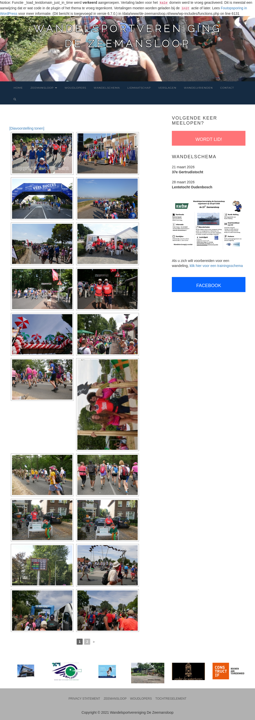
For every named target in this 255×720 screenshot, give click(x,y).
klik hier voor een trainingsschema (216, 266)
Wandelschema (107, 87)
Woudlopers (75, 87)
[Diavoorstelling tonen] (27, 128)
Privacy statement (84, 698)
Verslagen (167, 87)
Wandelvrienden (198, 87)
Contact (227, 87)
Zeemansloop (43, 87)
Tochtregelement (170, 698)
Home (18, 87)
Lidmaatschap (139, 87)
